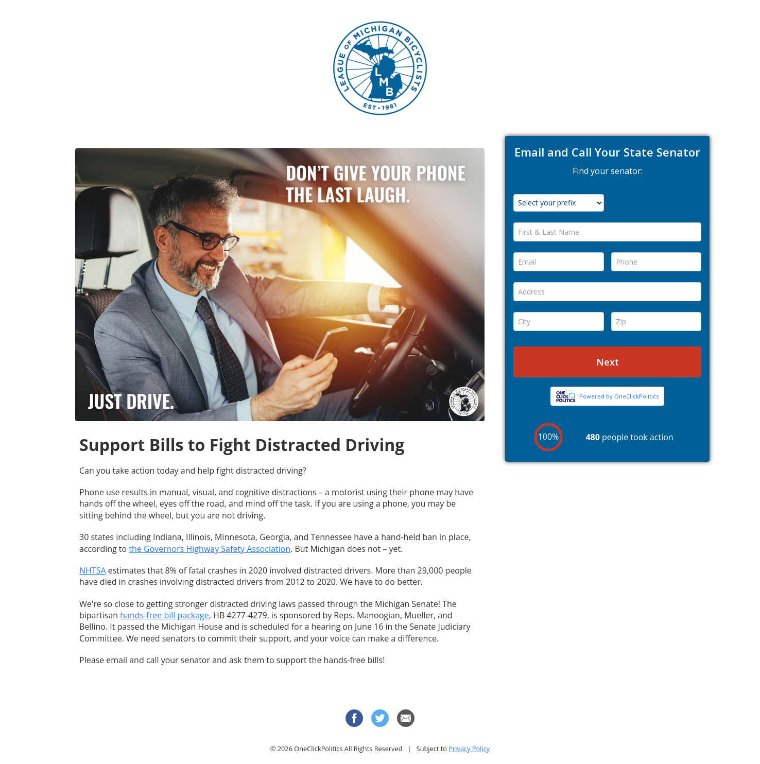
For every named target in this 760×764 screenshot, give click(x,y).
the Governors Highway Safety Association (209, 548)
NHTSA (92, 570)
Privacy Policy (469, 748)
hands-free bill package (164, 615)
